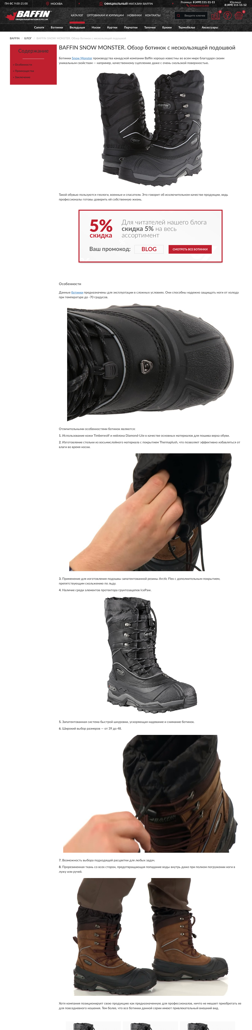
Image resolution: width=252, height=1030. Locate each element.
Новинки (134, 15)
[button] (198, 5)
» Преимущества (23, 71)
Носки (96, 27)
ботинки (77, 292)
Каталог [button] (77, 15)
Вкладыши (77, 27)
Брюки (167, 27)
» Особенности (22, 64)
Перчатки (131, 27)
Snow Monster (82, 58)
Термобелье (186, 27)
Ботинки (57, 27)
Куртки (112, 27)
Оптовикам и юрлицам (105, 15)
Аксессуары (210, 27)
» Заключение (21, 77)
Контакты (153, 15)
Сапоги (39, 27)
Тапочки (150, 27)
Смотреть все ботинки (190, 249)
